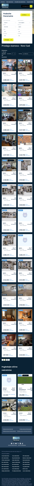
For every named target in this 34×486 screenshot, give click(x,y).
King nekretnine (15, 466)
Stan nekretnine (5, 464)
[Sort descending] (14, 54)
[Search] (31, 6)
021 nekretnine (26, 455)
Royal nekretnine (16, 458)
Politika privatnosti (12, 445)
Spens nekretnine (16, 462)
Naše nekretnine (9, 1)
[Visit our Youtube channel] (16, 443)
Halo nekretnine (15, 460)
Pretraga (8, 39)
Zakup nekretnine (6, 471)
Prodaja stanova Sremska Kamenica (24, 431)
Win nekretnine (26, 462)
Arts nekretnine (5, 468)
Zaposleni (29, 1)
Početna (3, 1)
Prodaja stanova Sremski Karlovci (9, 431)
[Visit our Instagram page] (13, 443)
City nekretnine (15, 455)
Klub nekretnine (26, 460)
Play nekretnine (26, 464)
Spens (20, 26)
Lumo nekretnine (26, 471)
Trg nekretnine (26, 466)
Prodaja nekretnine (16, 471)
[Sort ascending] (13, 54)
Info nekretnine (5, 458)
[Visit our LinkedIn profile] (20, 443)
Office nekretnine (6, 460)
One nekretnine (15, 468)
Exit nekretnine (15, 464)
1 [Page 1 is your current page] (4, 359)
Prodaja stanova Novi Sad (8, 429)
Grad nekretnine (5, 455)
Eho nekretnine (5, 462)
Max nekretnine (5, 466)
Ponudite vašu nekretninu (20, 1)
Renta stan (25, 468)
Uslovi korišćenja (22, 445)
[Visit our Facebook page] (11, 443)
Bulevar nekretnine (27, 458)
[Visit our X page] (18, 443)
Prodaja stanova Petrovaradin (25, 429)
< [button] (2, 360)
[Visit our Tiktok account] (22, 443)
